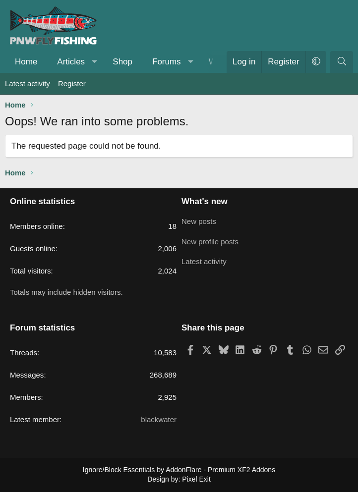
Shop (122, 61)
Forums (166, 61)
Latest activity (27, 83)
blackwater (159, 419)
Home (26, 61)
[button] (94, 62)
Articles (71, 61)
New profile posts (210, 239)
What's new (204, 201)
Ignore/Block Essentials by (179, 470)
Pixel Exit (196, 479)
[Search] (341, 62)
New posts (198, 220)
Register (72, 83)
